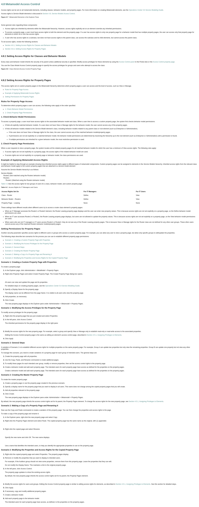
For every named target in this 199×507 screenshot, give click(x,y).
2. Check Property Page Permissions (18, 113)
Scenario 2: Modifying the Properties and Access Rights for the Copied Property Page (36, 258)
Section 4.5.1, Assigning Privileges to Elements (104, 335)
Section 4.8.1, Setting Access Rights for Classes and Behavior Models (30, 45)
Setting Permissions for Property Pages (19, 97)
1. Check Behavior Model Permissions (19, 109)
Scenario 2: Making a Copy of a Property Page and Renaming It (28, 254)
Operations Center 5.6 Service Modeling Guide (146, 10)
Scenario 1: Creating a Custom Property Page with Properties (27, 240)
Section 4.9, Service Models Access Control (59, 14)
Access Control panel (126, 62)
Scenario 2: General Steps (14, 247)
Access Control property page (164, 62)
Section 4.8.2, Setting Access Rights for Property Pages (25, 49)
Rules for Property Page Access (16, 90)
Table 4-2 (4, 184)
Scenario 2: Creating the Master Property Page (22, 251)
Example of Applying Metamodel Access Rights (22, 93)
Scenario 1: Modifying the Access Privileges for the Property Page (29, 244)
